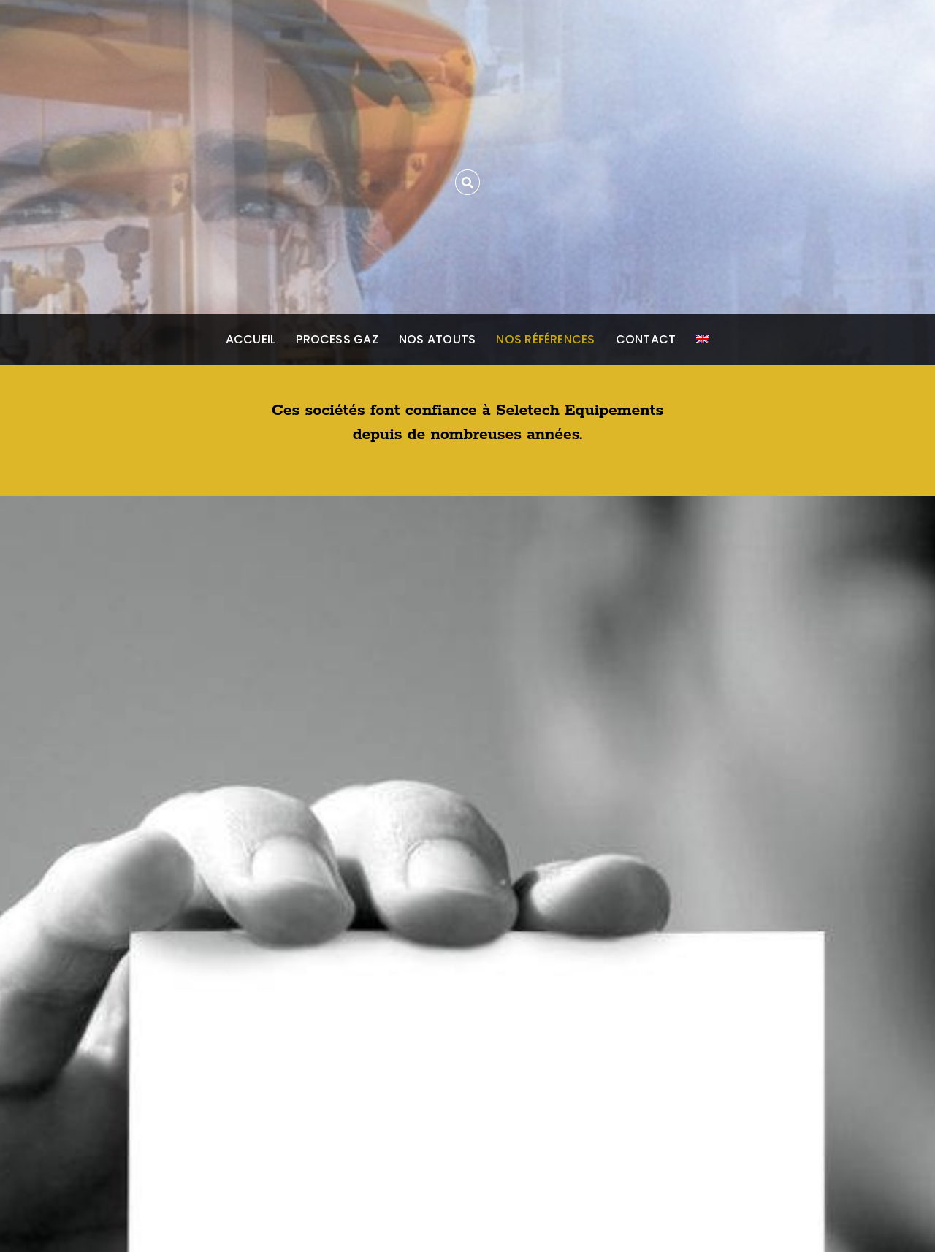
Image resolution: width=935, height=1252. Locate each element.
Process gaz (337, 339)
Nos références (545, 339)
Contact (646, 339)
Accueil (251, 339)
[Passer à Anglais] (702, 339)
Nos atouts (437, 339)
